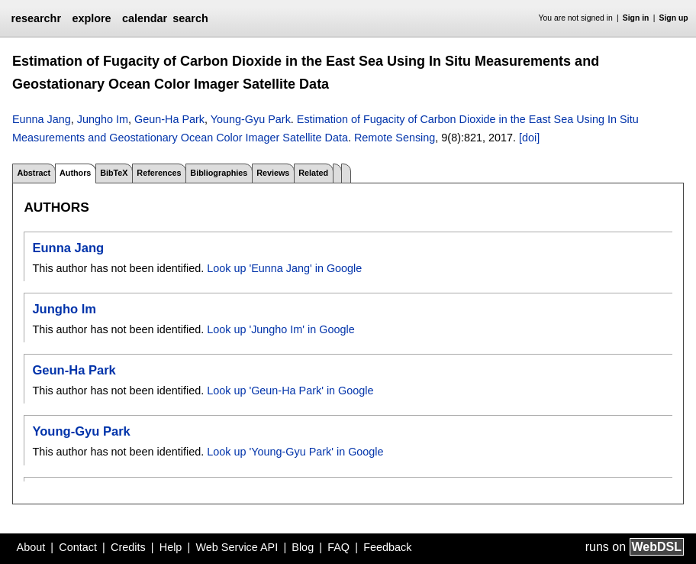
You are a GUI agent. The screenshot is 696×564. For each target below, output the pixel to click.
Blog (303, 547)
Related (313, 172)
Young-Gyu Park (251, 119)
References (159, 172)
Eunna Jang (41, 119)
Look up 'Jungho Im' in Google (281, 329)
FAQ (338, 547)
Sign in (636, 18)
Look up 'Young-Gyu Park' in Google (295, 452)
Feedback (387, 547)
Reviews (272, 172)
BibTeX (113, 172)
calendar (144, 18)
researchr (36, 18)
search (190, 18)
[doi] (529, 137)
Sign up (673, 18)
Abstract (33, 172)
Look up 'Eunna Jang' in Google (284, 268)
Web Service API (236, 547)
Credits (128, 547)
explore (91, 18)
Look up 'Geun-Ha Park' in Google (290, 390)
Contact (78, 547)
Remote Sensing (394, 137)
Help (171, 547)
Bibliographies (218, 172)
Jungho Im (102, 119)
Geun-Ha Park (169, 119)
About (31, 547)
